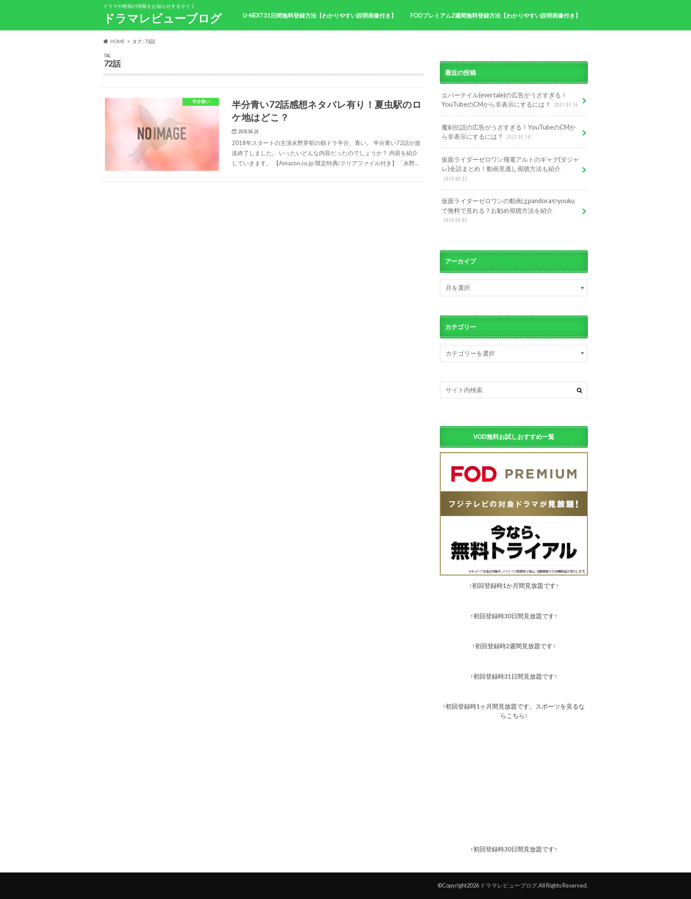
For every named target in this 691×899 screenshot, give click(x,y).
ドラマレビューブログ (162, 18)
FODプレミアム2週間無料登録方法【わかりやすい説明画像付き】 (495, 15)
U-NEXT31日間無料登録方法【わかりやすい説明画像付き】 (320, 15)
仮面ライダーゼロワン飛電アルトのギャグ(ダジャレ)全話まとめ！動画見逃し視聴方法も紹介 (510, 169)
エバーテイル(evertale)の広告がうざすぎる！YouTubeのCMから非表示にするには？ (511, 100)
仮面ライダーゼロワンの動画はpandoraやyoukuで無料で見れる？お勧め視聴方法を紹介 (508, 211)
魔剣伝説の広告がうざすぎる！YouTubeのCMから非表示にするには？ (509, 132)
